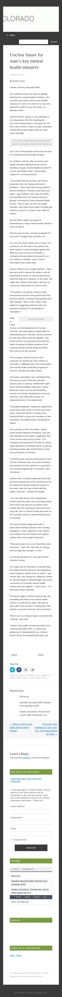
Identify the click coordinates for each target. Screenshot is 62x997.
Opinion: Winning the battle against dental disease (21, 727)
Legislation (45, 675)
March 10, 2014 (17, 75)
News (25, 678)
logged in (26, 757)
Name (13, 828)
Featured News (33, 675)
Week (27, 897)
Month (36, 897)
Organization (17, 817)
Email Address (18, 806)
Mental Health (16, 678)
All (45, 897)
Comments (28, 869)
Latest (15, 869)
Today (18, 897)
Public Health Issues (38, 678)
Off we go (24, 696)
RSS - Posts (15, 955)
